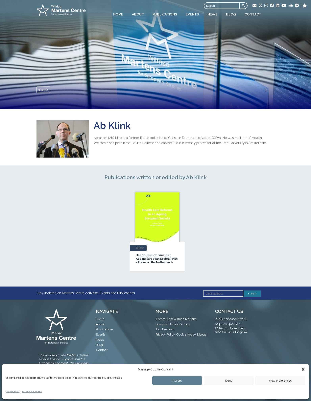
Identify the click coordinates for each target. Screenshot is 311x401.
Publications (165, 14)
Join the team (165, 329)
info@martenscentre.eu (231, 319)
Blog (231, 14)
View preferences (280, 380)
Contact (253, 14)
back (43, 90)
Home (118, 14)
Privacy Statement (32, 391)
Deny (228, 380)
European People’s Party (173, 324)
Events (192, 14)
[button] (303, 369)
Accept (177, 380)
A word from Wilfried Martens (176, 319)
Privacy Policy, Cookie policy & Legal (181, 334)
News (212, 14)
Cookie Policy (13, 391)
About (138, 14)
